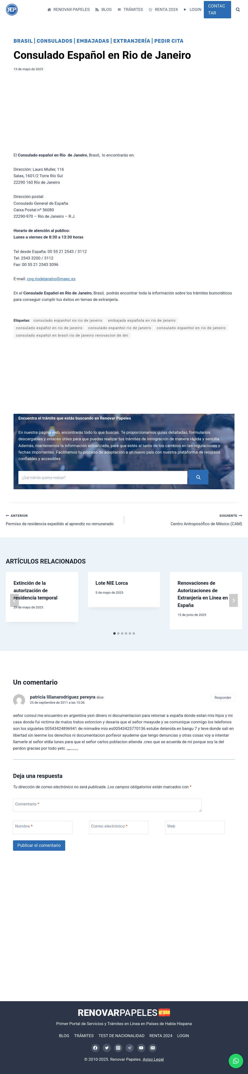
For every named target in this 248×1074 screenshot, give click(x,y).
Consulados (54, 41)
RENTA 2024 (163, 9)
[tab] (114, 633)
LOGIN (192, 9)
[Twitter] (107, 1048)
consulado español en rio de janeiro (49, 328)
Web (171, 826)
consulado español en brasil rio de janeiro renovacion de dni (72, 335)
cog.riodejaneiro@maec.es (51, 278)
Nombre (24, 826)
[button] (236, 1061)
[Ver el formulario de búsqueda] (238, 9)
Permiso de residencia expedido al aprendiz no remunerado (63, 519)
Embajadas (93, 41)
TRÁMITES (130, 9)
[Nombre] (42, 827)
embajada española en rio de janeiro (142, 320)
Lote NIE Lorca (112, 583)
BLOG (103, 9)
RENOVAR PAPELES (68, 9)
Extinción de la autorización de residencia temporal (35, 590)
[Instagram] (118, 1048)
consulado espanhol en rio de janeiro (191, 328)
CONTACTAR (216, 9)
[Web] (195, 827)
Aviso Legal (153, 1059)
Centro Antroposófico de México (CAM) (185, 519)
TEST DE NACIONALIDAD (121, 1035)
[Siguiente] (233, 600)
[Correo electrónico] (153, 1048)
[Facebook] (95, 1048)
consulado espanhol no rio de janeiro (68, 320)
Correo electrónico (109, 826)
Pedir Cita (169, 41)
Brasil (23, 41)
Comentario (27, 804)
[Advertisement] (124, 113)
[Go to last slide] (14, 600)
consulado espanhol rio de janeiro (119, 328)
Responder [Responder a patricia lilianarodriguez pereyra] (223, 698)
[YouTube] (141, 1048)
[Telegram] (130, 1048)
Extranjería (131, 41)
